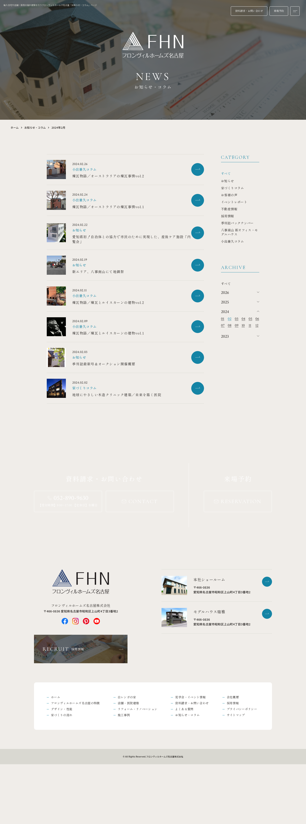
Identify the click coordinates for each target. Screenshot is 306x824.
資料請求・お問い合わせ (192, 762)
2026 (225, 292)
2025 (225, 302)
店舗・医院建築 (128, 762)
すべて (226, 173)
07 (223, 325)
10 (243, 325)
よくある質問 (184, 768)
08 (229, 325)
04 (243, 319)
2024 (225, 312)
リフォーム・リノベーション (137, 768)
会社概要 (233, 756)
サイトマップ (236, 774)
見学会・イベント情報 (190, 756)
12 (256, 325)
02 (229, 319)
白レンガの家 (127, 756)
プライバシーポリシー (242, 768)
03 (236, 319)
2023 (225, 336)
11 (250, 325)
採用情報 (233, 762)
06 (257, 319)
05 (250, 319)
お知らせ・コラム (36, 127)
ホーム (15, 127)
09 (236, 325)
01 (222, 319)
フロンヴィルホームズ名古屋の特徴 (75, 762)
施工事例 (124, 774)
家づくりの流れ (61, 774)
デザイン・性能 (61, 768)
